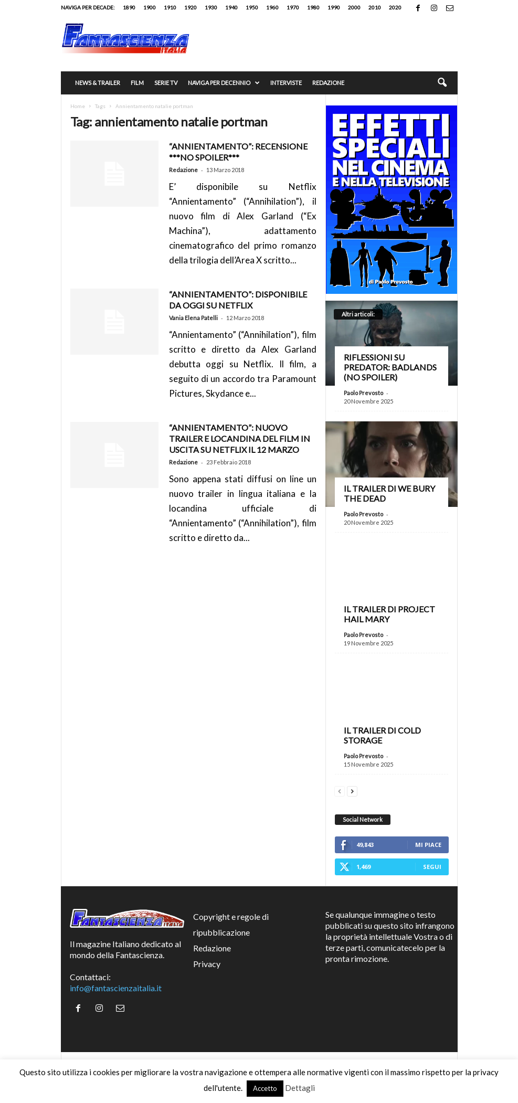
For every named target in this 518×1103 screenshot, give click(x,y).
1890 (129, 7)
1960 (272, 7)
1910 (170, 7)
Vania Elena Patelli (193, 317)
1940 (231, 7)
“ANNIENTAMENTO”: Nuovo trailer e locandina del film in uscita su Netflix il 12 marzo (239, 438)
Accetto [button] (265, 1088)
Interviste (286, 82)
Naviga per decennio (224, 82)
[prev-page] (339, 790)
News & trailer (97, 82)
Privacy (206, 964)
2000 (354, 7)
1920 (190, 7)
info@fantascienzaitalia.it (116, 988)
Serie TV (165, 82)
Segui (432, 867)
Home (77, 106)
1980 (313, 7)
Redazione (328, 82)
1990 (333, 7)
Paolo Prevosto (363, 392)
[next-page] (352, 790)
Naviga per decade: (88, 7)
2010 (374, 7)
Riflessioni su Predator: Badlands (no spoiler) (390, 367)
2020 (395, 7)
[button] (441, 82)
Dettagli (300, 1088)
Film (137, 82)
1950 (252, 7)
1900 (149, 7)
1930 (211, 7)
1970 (293, 7)
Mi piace (428, 845)
